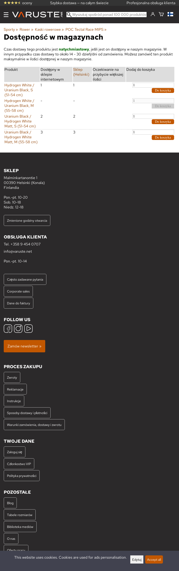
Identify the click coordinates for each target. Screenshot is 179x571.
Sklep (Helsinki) (81, 72)
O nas (11, 538)
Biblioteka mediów (20, 526)
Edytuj (136, 559)
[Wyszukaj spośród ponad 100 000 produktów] (106, 14)
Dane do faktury (18, 303)
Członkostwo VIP (19, 464)
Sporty (11, 29)
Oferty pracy (16, 550)
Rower (26, 29)
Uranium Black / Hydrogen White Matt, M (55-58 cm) (21, 137)
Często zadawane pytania (25, 279)
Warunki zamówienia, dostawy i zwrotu (34, 424)
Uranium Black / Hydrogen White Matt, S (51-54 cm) (20, 121)
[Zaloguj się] (153, 14)
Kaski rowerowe (49, 29)
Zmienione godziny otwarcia (27, 220)
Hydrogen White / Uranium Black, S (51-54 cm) (19, 90)
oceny (18, 2)
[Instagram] (18, 329)
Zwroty (12, 377)
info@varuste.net (18, 251)
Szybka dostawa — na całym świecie (79, 2)
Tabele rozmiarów (19, 515)
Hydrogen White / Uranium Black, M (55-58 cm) (19, 105)
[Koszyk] (161, 14)
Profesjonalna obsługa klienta (151, 2)
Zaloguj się (14, 452)
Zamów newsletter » (24, 346)
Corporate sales (18, 291)
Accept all (154, 559)
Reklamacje (15, 389)
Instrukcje (14, 401)
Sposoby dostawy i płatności (27, 413)
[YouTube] (28, 329)
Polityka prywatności (21, 475)
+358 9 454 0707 (25, 244)
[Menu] (6, 14)
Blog (10, 503)
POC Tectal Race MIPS (86, 29)
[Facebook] (8, 329)
